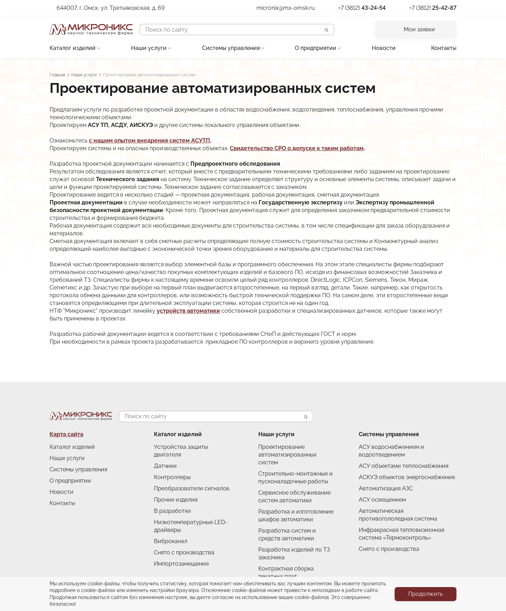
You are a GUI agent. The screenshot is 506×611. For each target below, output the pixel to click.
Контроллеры (172, 477)
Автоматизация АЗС (386, 488)
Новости (384, 48)
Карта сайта (66, 434)
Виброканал (170, 541)
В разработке (172, 511)
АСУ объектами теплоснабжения (403, 466)
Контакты (443, 48)
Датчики (165, 466)
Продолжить (425, 594)
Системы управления (231, 48)
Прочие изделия (175, 499)
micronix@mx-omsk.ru (286, 8)
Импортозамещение (181, 563)
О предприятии (315, 48)
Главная (57, 74)
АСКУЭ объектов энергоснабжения (407, 477)
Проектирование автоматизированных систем (287, 455)
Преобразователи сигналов (191, 488)
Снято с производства (184, 552)
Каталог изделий (73, 48)
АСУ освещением (382, 499)
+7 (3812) (361, 8)
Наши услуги (149, 48)
